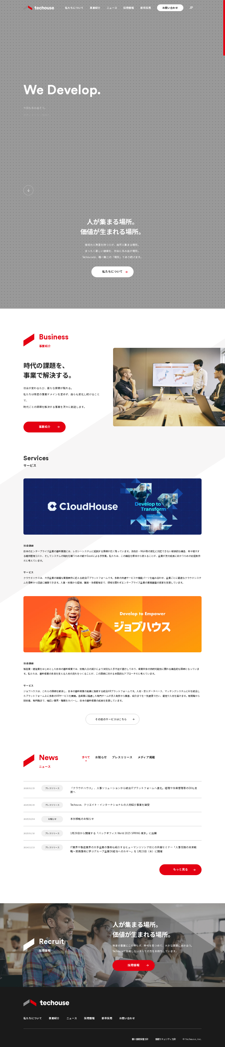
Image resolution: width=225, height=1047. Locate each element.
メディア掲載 (146, 757)
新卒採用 (145, 7)
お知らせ (101, 757)
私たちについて (74, 7)
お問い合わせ (170, 7)
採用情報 (128, 7)
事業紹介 (95, 7)
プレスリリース (122, 757)
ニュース (112, 7)
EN (200, 8)
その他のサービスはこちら (115, 719)
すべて (86, 757)
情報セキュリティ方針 (165, 1039)
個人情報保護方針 (140, 1039)
